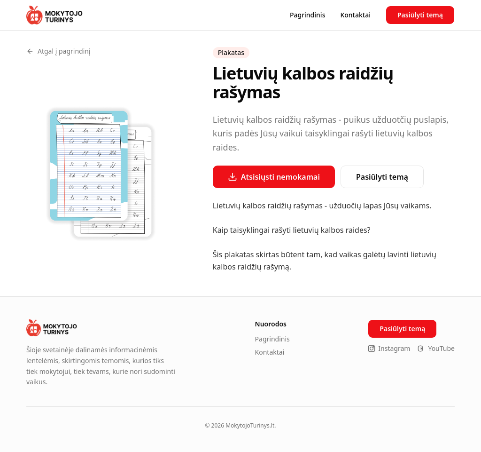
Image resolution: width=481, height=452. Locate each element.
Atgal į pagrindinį (58, 51)
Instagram (389, 348)
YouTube (436, 348)
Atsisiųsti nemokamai (274, 177)
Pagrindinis (308, 14)
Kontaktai (355, 14)
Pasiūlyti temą (420, 14)
